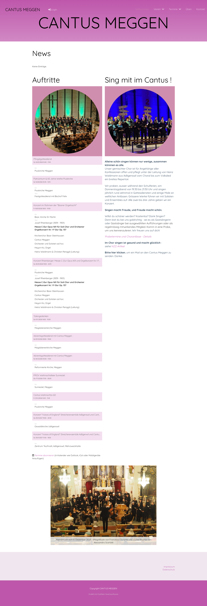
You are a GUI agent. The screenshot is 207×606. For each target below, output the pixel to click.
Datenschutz (169, 569)
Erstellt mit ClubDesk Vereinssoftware (103, 594)
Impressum (169, 566)
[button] (67, 165)
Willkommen (142, 9)
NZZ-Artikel (118, 246)
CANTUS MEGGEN (22, 9)
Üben (189, 9)
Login (52, 9)
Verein (159, 9)
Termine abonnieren (44, 455)
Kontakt (200, 9)
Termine (175, 9)
